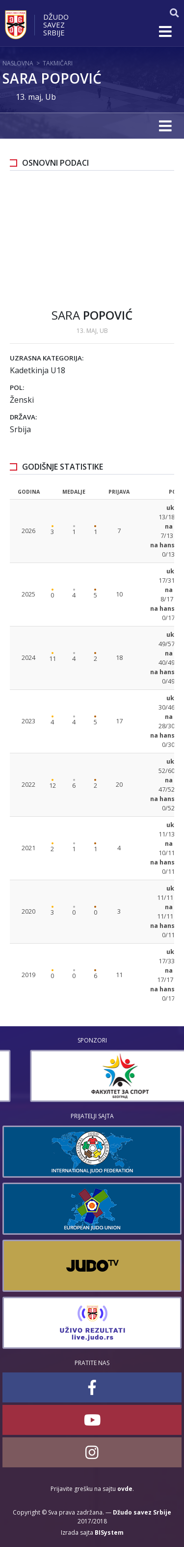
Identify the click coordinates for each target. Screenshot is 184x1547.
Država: (23, 417)
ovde (124, 1489)
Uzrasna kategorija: (46, 358)
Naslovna (17, 63)
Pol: (17, 387)
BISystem (109, 1532)
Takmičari (58, 63)
